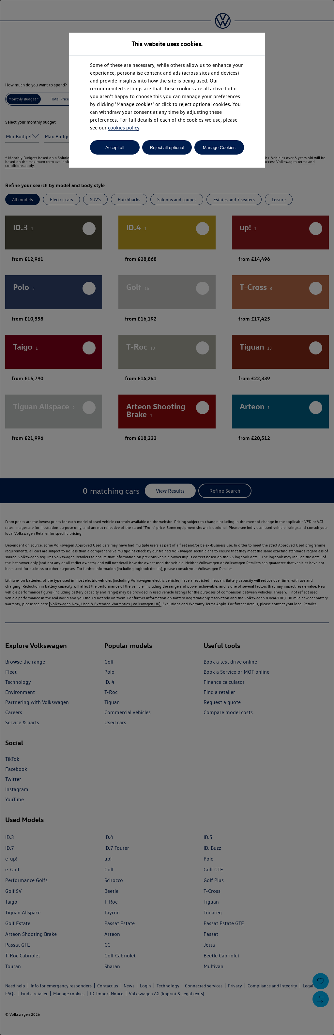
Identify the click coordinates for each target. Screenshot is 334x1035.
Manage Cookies (219, 147)
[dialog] (167, 517)
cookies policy (123, 128)
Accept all (114, 147)
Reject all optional (167, 147)
